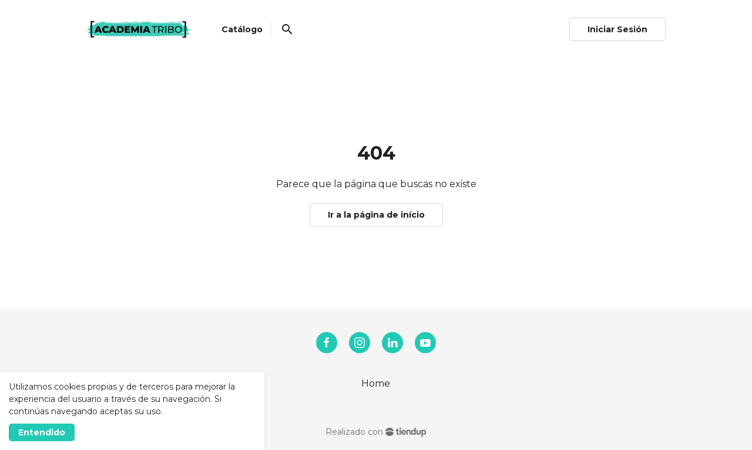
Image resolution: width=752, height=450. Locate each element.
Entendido (41, 432)
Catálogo (242, 29)
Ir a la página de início (376, 214)
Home (375, 383)
